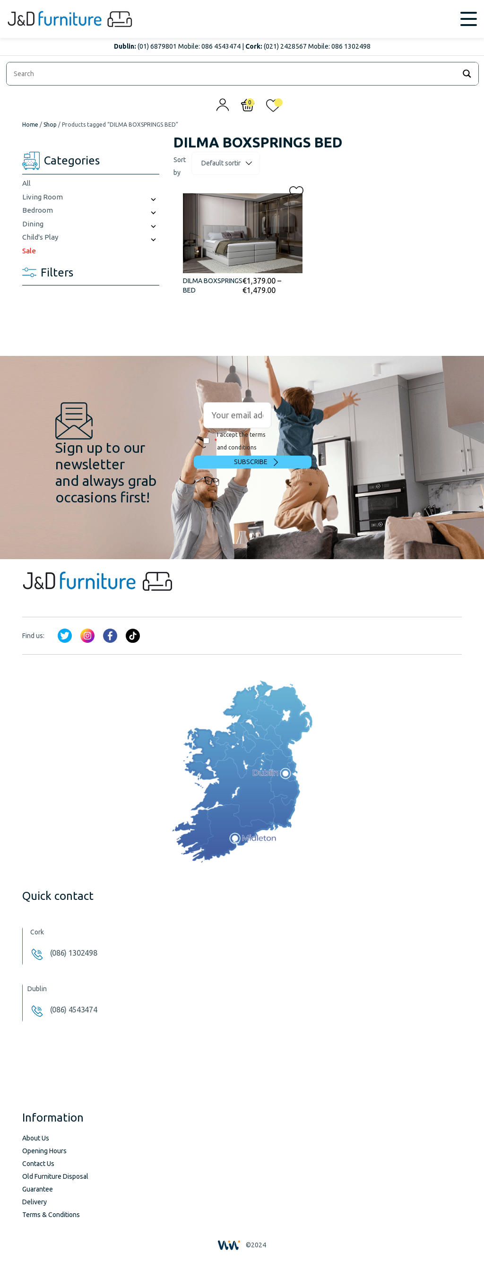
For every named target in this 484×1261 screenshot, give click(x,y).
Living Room (42, 197)
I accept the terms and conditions (234, 441)
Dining (32, 224)
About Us (35, 1138)
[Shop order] (225, 163)
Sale (29, 251)
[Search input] (233, 73)
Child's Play (40, 237)
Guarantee (37, 1189)
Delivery (34, 1202)
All (26, 183)
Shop (50, 124)
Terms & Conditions (51, 1214)
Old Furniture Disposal (55, 1176)
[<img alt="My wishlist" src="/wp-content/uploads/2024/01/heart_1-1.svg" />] (273, 107)
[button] (293, 190)
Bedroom (37, 210)
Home (30, 124)
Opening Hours (44, 1151)
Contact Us (38, 1163)
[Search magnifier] (467, 73)
